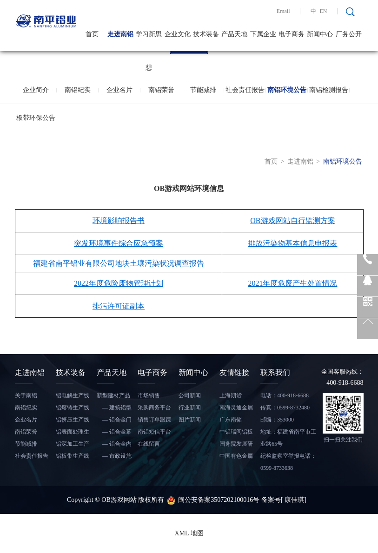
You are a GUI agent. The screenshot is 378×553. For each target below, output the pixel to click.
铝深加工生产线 (72, 445)
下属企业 (263, 34)
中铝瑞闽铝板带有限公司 (236, 433)
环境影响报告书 (119, 220)
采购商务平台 (154, 407)
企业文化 (178, 34)
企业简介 (36, 89)
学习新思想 (149, 41)
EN (323, 11)
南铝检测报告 (328, 89)
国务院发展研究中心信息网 (236, 445)
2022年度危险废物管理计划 (118, 283)
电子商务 (292, 34)
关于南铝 (26, 395)
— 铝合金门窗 (114, 421)
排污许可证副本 (119, 306)
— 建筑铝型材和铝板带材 (114, 409)
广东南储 (230, 419)
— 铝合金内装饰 (114, 445)
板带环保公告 (35, 117)
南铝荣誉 (161, 89)
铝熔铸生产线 (72, 407)
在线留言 (149, 444)
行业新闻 (190, 407)
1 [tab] (189, 52)
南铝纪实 (78, 89)
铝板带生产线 (72, 456)
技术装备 (206, 34)
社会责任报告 (245, 89)
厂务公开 (349, 34)
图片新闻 (190, 419)
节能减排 (203, 89)
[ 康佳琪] (293, 499)
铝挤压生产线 (72, 419)
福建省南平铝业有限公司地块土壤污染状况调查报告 (118, 263)
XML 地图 (188, 533)
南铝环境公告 (286, 89)
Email (283, 11)
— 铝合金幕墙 (114, 433)
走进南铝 (120, 34)
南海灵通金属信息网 (236, 409)
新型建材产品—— (113, 397)
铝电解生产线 (72, 395)
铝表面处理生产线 (72, 433)
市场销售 (149, 395)
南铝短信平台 (154, 431)
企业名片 (119, 89)
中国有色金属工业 (236, 457)
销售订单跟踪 (154, 419)
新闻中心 (320, 34)
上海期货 (230, 395)
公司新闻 (190, 395)
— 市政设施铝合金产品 (114, 457)
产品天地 (234, 34)
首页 (92, 34)
